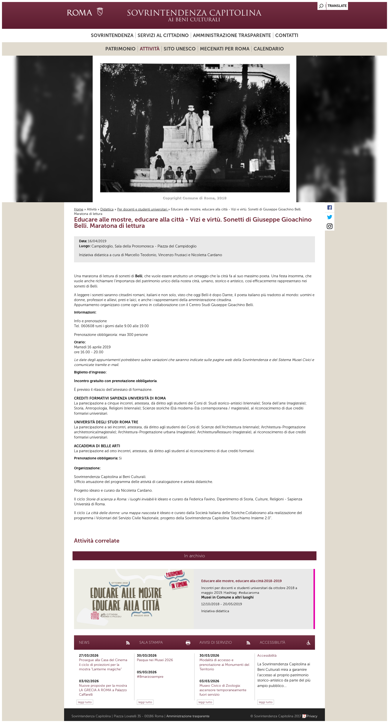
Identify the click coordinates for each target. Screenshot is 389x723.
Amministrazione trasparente (232, 35)
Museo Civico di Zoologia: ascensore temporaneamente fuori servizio (222, 690)
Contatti (286, 35)
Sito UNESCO (180, 49)
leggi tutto (85, 702)
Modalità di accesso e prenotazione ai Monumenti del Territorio (224, 664)
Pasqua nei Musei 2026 (155, 660)
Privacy (312, 716)
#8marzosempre (150, 677)
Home (78, 209)
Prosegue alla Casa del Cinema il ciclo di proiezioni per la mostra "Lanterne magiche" (103, 664)
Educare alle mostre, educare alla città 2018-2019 (241, 581)
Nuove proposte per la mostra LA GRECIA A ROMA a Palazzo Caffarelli (103, 690)
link (311, 624)
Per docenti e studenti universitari (142, 209)
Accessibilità (266, 655)
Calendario (269, 49)
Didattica (107, 209)
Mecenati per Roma (224, 49)
